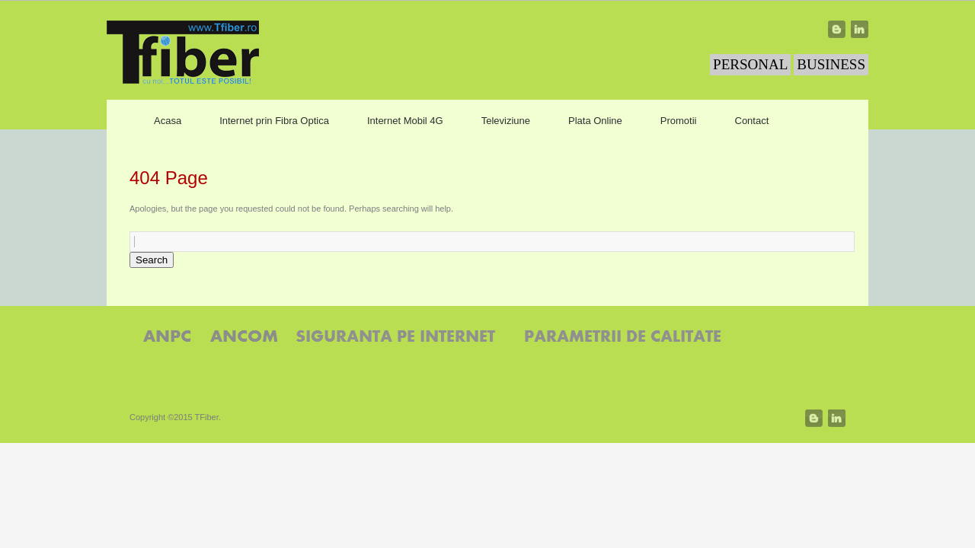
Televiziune (505, 120)
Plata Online (595, 120)
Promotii (678, 120)
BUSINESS (831, 64)
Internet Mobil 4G (405, 120)
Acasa (167, 120)
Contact (752, 120)
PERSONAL (750, 64)
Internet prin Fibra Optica (274, 120)
